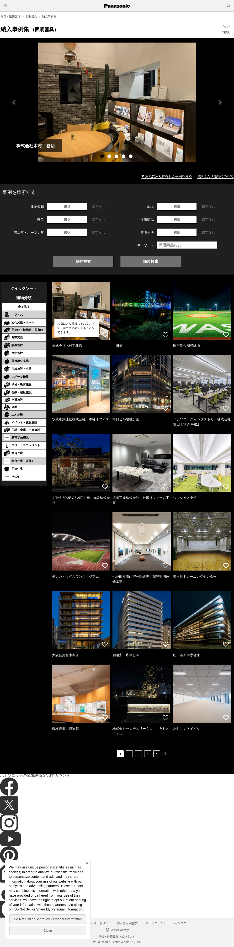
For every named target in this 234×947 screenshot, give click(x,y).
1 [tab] (102, 156)
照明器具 (31, 16)
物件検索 (83, 261)
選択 (67, 206)
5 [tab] (131, 156)
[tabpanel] (117, 102)
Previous (14, 102)
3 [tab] (117, 156)
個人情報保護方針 (128, 923)
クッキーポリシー (99, 923)
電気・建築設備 (10, 16)
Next (220, 102)
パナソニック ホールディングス (166, 923)
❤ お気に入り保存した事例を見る (166, 176)
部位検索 (150, 261)
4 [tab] (124, 156)
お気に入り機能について (215, 176)
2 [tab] (109, 156)
